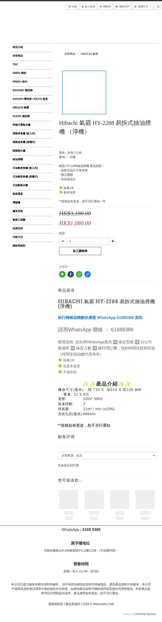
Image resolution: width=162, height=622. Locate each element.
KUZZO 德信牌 (21, 116)
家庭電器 (18, 193)
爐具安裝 (18, 211)
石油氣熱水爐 (20, 185)
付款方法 (18, 237)
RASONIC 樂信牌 (23, 90)
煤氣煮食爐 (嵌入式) (24, 133)
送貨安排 (18, 228)
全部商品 (69, 53)
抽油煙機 (18, 159)
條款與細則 (19, 245)
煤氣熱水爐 (19, 150)
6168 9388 (91, 529)
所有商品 (18, 55)
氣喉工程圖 (19, 219)
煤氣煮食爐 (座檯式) (24, 142)
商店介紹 (18, 47)
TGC (15, 64)
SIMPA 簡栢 (19, 73)
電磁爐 (16, 202)
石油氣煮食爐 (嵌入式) (25, 167)
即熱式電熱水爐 (21, 124)
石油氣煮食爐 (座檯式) (25, 176)
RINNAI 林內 (20, 81)
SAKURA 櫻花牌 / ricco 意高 (30, 98)
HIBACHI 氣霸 (21, 107)
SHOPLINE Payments (145, 614)
